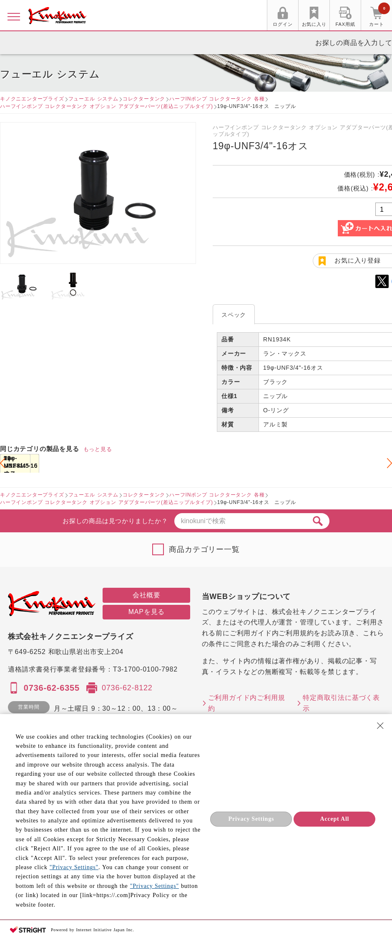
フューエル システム (93, 99)
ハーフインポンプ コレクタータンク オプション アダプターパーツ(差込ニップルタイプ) (106, 106)
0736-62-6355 (52, 687)
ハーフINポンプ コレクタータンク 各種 (216, 99)
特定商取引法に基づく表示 (341, 703)
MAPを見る (146, 611)
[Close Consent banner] (380, 726)
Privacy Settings (251, 819)
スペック (233, 314)
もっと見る (97, 449)
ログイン (282, 24)
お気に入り (314, 24)
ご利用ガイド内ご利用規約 (246, 703)
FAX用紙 (345, 24)
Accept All (334, 819)
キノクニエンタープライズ (32, 99)
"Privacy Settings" (74, 867)
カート (379, 16)
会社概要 (147, 595)
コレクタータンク (144, 99)
